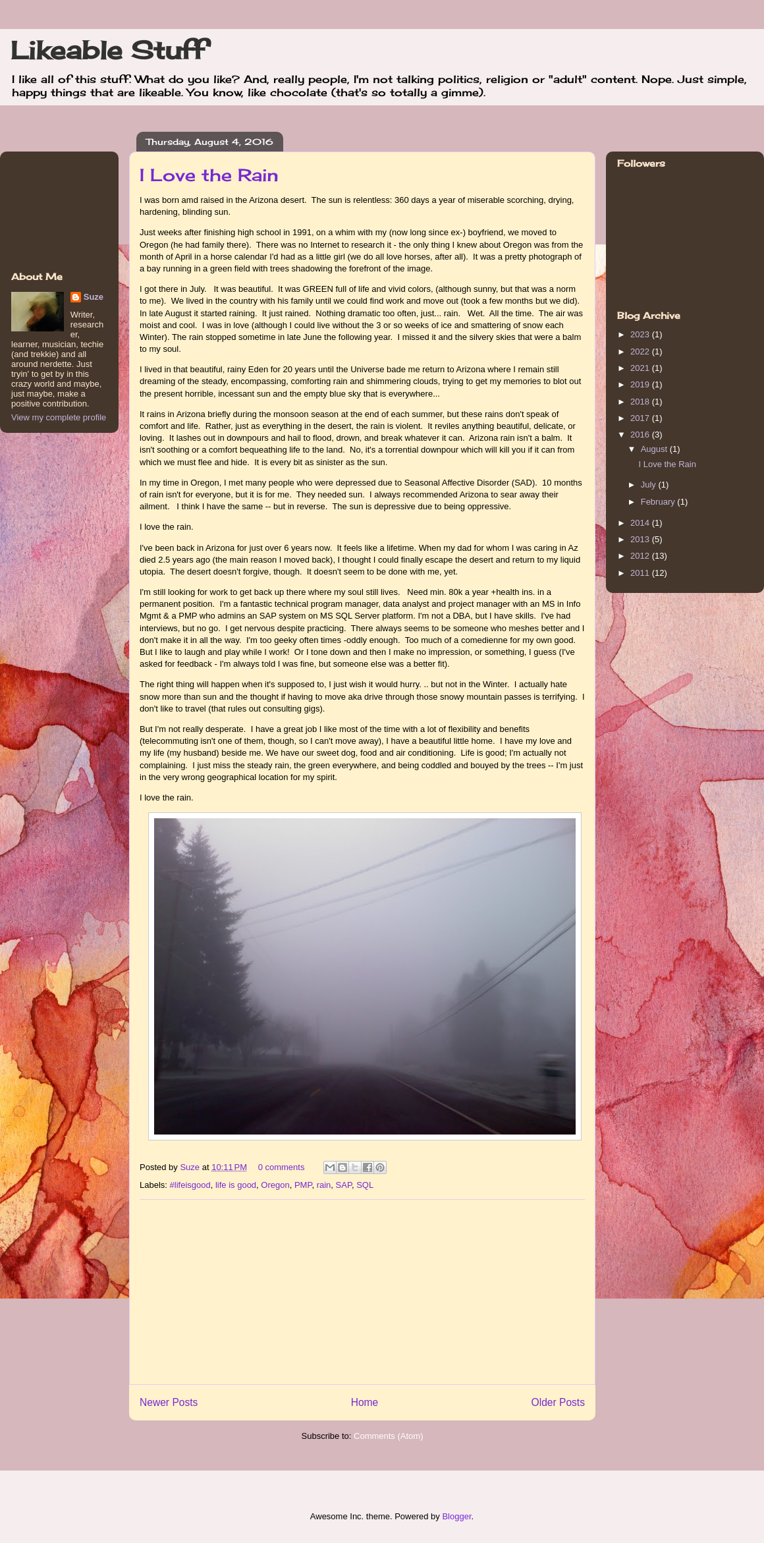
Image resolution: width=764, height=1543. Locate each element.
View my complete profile (58, 417)
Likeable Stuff (108, 50)
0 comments (281, 1167)
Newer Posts (169, 1402)
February (659, 502)
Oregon (275, 1185)
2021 (641, 368)
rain (324, 1185)
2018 (641, 402)
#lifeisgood (190, 1185)
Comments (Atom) (388, 1436)
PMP (303, 1185)
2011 (641, 573)
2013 (641, 539)
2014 (641, 523)
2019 (641, 384)
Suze (191, 1167)
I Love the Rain (209, 174)
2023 (641, 334)
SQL (364, 1185)
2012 (641, 556)
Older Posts (558, 1402)
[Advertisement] (362, 1292)
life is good (235, 1185)
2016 (641, 434)
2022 (641, 351)
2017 (641, 418)
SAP (344, 1185)
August (655, 449)
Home (365, 1402)
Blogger (456, 1516)
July (650, 485)
